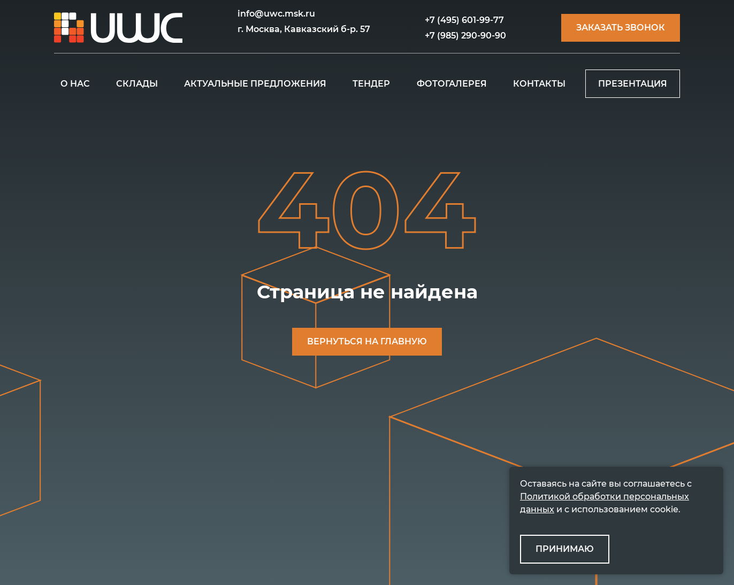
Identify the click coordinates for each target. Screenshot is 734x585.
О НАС (75, 84)
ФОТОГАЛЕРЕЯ (452, 84)
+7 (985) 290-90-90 (465, 35)
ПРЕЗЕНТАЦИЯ (632, 84)
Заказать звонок (620, 27)
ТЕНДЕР (371, 84)
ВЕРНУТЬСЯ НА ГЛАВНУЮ (367, 341)
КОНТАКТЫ (539, 84)
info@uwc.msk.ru (276, 14)
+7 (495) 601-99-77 (464, 20)
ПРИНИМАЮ (565, 549)
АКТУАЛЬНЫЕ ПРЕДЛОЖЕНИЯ (255, 84)
